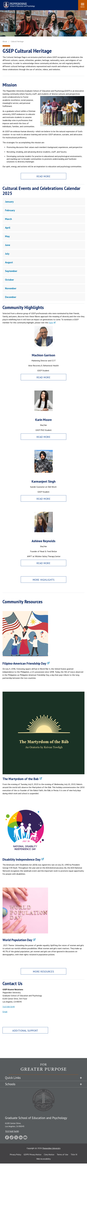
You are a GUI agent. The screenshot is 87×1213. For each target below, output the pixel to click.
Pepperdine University (51, 1148)
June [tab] (7, 245)
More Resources (43, 971)
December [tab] (10, 297)
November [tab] (10, 288)
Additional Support (25, 1030)
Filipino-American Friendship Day (24, 663)
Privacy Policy (15, 1154)
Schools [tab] (10, 1084)
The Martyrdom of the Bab (21, 779)
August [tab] (9, 262)
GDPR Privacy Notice (32, 1154)
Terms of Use (62, 1154)
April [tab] (7, 227)
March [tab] (8, 219)
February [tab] (10, 210)
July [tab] (7, 253)
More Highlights (44, 579)
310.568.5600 (12, 1131)
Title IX (74, 1154)
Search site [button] (42, 4)
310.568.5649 (9, 1006)
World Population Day (17, 940)
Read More (43, 176)
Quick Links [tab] (13, 1078)
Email (5, 1011)
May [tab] (7, 236)
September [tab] (11, 271)
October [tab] (9, 279)
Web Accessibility (43, 1159)
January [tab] (9, 201)
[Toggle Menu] (82, 5)
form (51, 322)
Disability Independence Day (21, 859)
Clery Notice (49, 1154)
